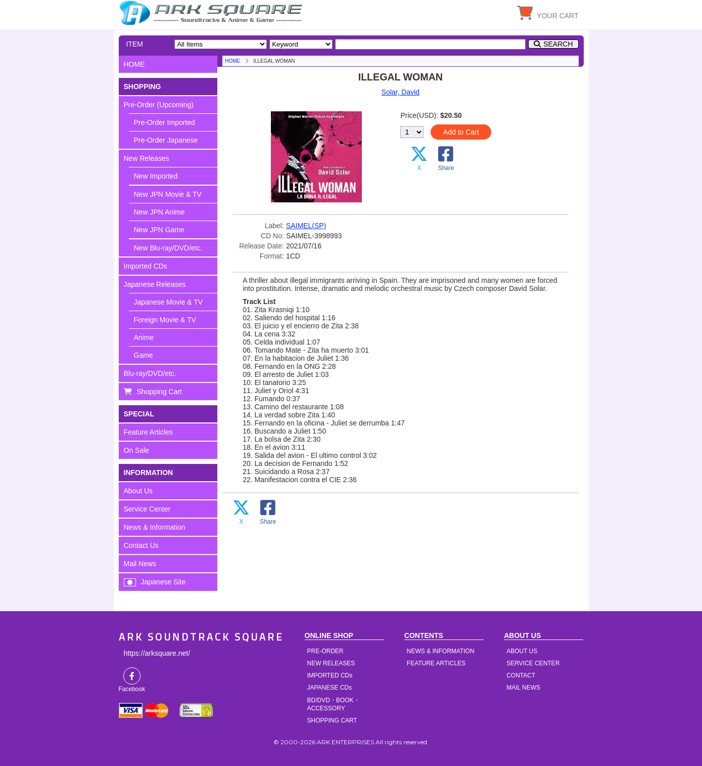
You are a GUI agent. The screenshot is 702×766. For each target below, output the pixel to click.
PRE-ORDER (325, 651)
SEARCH (558, 44)
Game (143, 355)
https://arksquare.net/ (157, 653)
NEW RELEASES (331, 663)
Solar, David (400, 92)
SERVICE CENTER (532, 663)
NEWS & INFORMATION (441, 651)
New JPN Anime (159, 212)
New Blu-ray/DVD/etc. (168, 248)
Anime (144, 337)
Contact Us (141, 545)
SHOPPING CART (332, 720)
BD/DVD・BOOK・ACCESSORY (333, 704)
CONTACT (520, 675)
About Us (138, 491)
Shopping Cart (159, 392)
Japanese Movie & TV (168, 302)
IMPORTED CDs (330, 675)
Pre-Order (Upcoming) (159, 105)
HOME (212, 12)
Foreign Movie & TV (165, 320)
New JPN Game (159, 230)
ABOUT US (521, 651)
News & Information (154, 527)
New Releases (146, 158)
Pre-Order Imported (164, 122)
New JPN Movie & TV (168, 194)
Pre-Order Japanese (166, 140)
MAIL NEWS (523, 687)
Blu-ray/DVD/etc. (150, 373)
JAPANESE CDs (329, 687)
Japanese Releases (155, 284)
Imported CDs (145, 266)
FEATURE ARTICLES (436, 663)
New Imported (156, 176)
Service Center (147, 509)
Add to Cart (461, 132)
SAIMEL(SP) (306, 226)
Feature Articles (148, 432)
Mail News (140, 564)
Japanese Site (163, 582)
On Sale (137, 450)
